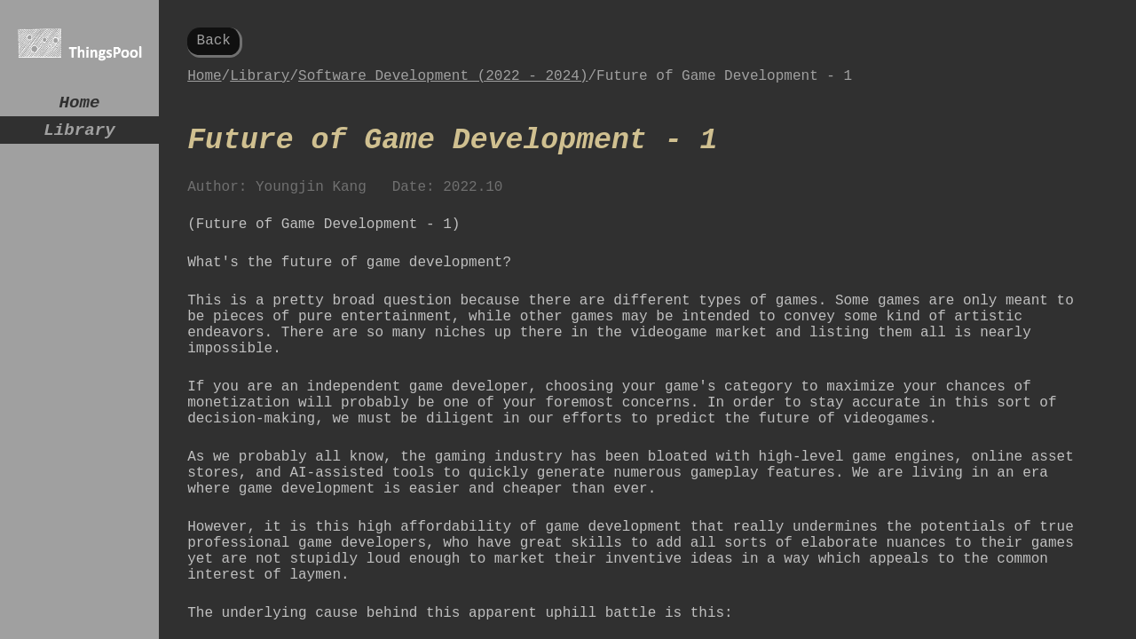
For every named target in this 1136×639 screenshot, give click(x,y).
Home (79, 105)
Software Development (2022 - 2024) (443, 83)
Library (79, 137)
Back (214, 42)
